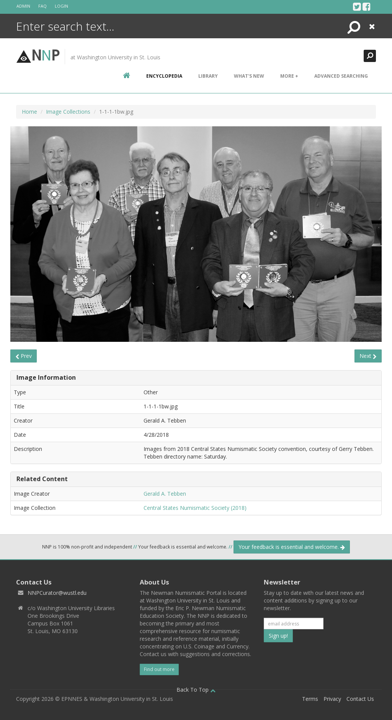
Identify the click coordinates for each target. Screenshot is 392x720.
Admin (23, 6)
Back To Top (196, 689)
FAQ (42, 6)
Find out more (159, 669)
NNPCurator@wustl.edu (57, 592)
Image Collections (68, 111)
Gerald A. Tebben (165, 493)
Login (61, 6)
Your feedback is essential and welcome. (291, 546)
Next (368, 355)
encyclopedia (164, 76)
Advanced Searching (341, 76)
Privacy (332, 698)
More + (289, 76)
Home (29, 111)
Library (208, 76)
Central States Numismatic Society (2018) (195, 507)
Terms (310, 698)
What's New (249, 76)
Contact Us (360, 698)
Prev (23, 355)
